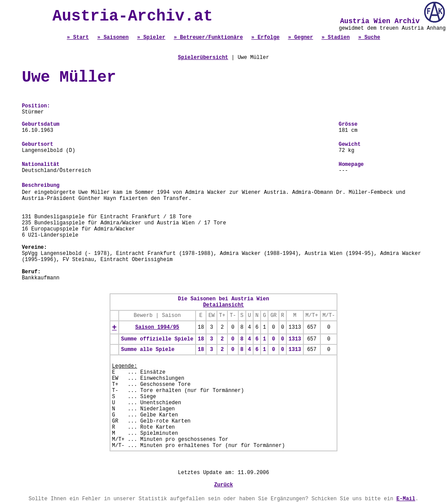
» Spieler (151, 37)
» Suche (369, 37)
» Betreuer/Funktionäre (208, 37)
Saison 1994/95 (157, 327)
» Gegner (300, 37)
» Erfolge (265, 37)
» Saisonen (113, 37)
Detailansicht (223, 305)
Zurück (223, 485)
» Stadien (335, 37)
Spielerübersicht (203, 58)
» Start (78, 37)
